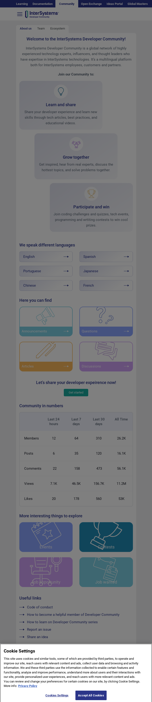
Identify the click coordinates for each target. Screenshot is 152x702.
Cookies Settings (56, 697)
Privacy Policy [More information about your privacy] (27, 688)
